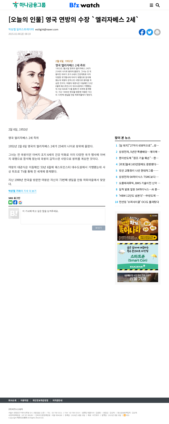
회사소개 (12, 400)
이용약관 (24, 400)
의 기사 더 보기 (22, 191)
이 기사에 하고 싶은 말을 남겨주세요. (62, 216)
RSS (126, 415)
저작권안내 (57, 400)
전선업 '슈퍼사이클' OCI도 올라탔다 (139, 202)
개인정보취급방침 (40, 400)
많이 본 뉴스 (123, 137)
